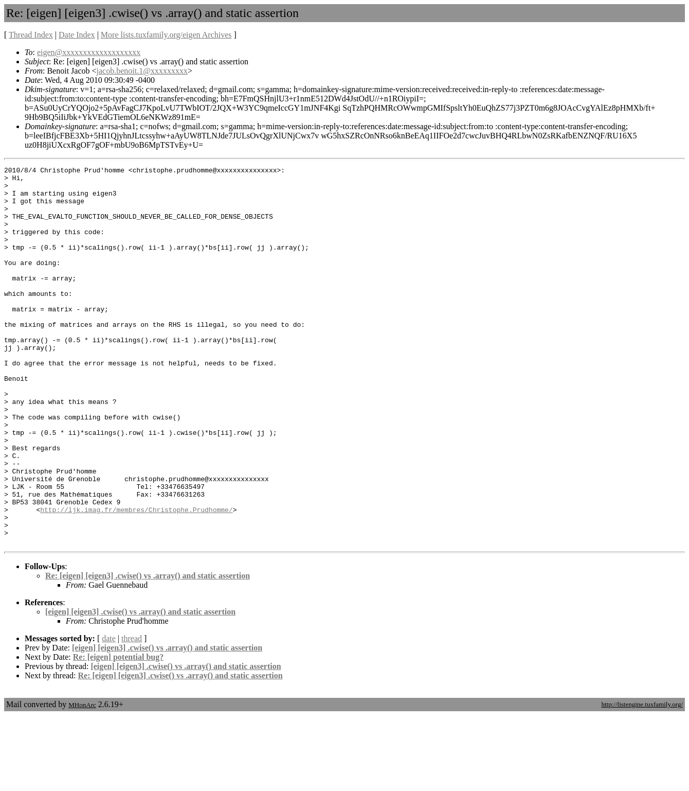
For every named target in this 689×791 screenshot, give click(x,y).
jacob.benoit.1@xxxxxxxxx (142, 70)
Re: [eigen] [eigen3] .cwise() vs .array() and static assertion (147, 651)
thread (131, 714)
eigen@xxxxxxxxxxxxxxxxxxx (88, 52)
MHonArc (82, 780)
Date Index (77, 34)
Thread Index (31, 34)
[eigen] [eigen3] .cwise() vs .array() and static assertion (140, 687)
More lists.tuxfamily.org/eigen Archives (166, 34)
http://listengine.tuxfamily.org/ (642, 780)
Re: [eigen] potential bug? (118, 732)
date (109, 714)
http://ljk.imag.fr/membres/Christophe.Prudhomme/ (136, 579)
